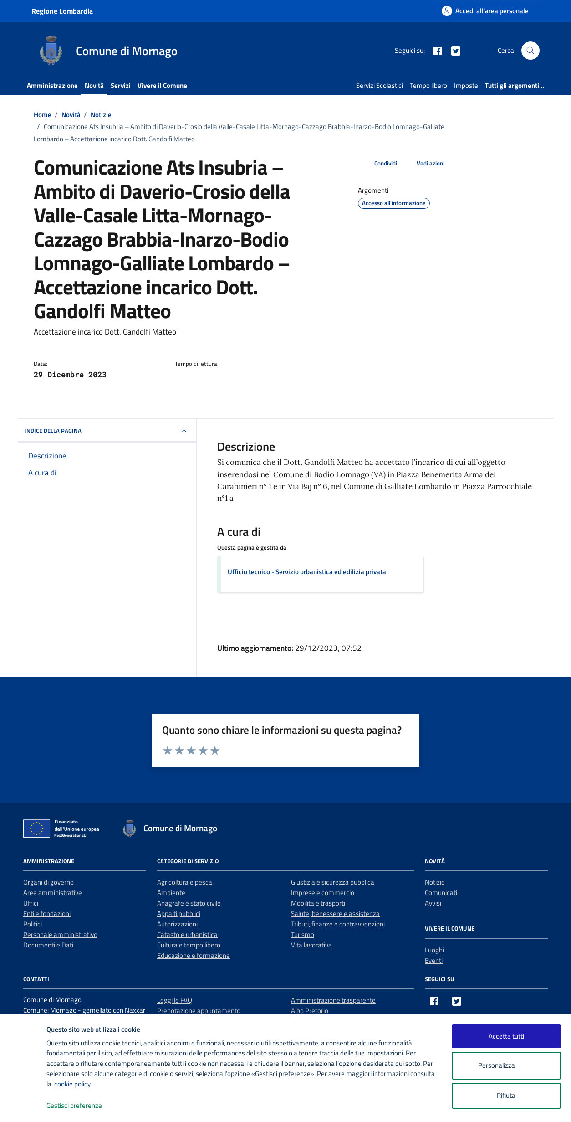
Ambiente (171, 892)
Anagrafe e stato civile (189, 903)
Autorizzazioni (177, 924)
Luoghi (434, 950)
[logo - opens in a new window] (23, 1106)
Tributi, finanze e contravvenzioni (338, 924)
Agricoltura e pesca (184, 882)
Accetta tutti (506, 1036)
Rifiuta (506, 1095)
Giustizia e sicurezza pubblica (332, 882)
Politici (32, 924)
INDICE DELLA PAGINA (107, 431)
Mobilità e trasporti (318, 903)
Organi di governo (48, 882)
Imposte (466, 85)
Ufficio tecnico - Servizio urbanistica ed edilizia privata (307, 571)
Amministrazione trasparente (333, 1000)
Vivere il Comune (162, 85)
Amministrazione (52, 85)
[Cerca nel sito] (530, 50)
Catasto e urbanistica (187, 934)
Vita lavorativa (311, 945)
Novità (94, 85)
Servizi (121, 85)
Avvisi (433, 903)
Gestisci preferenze (83, 1106)
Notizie (435, 882)
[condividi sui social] (378, 163)
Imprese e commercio (322, 892)
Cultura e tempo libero (188, 945)
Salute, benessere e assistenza (335, 913)
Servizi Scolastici (379, 85)
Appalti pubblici (178, 913)
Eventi (434, 960)
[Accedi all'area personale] (485, 10)
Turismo (302, 934)
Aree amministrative (52, 892)
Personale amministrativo (60, 934)
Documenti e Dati (48, 945)
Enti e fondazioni (47, 913)
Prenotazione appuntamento (198, 1010)
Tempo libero (428, 85)
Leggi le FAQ (174, 1000)
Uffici (30, 903)
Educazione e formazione (193, 955)
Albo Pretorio (309, 1010)
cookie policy (72, 1084)
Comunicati (441, 892)
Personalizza (506, 1066)
